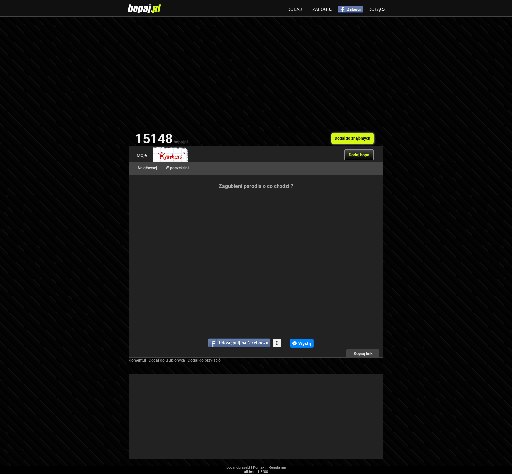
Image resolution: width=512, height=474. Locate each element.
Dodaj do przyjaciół (205, 360)
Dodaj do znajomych (352, 138)
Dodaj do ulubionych (167, 360)
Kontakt (259, 468)
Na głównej (147, 168)
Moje (142, 155)
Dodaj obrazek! (238, 468)
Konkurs (170, 155)
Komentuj (137, 360)
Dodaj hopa (359, 154)
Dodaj (294, 9)
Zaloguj (322, 9)
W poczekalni (177, 168)
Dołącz (377, 9)
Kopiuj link (363, 353)
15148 (161, 138)
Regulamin (277, 468)
